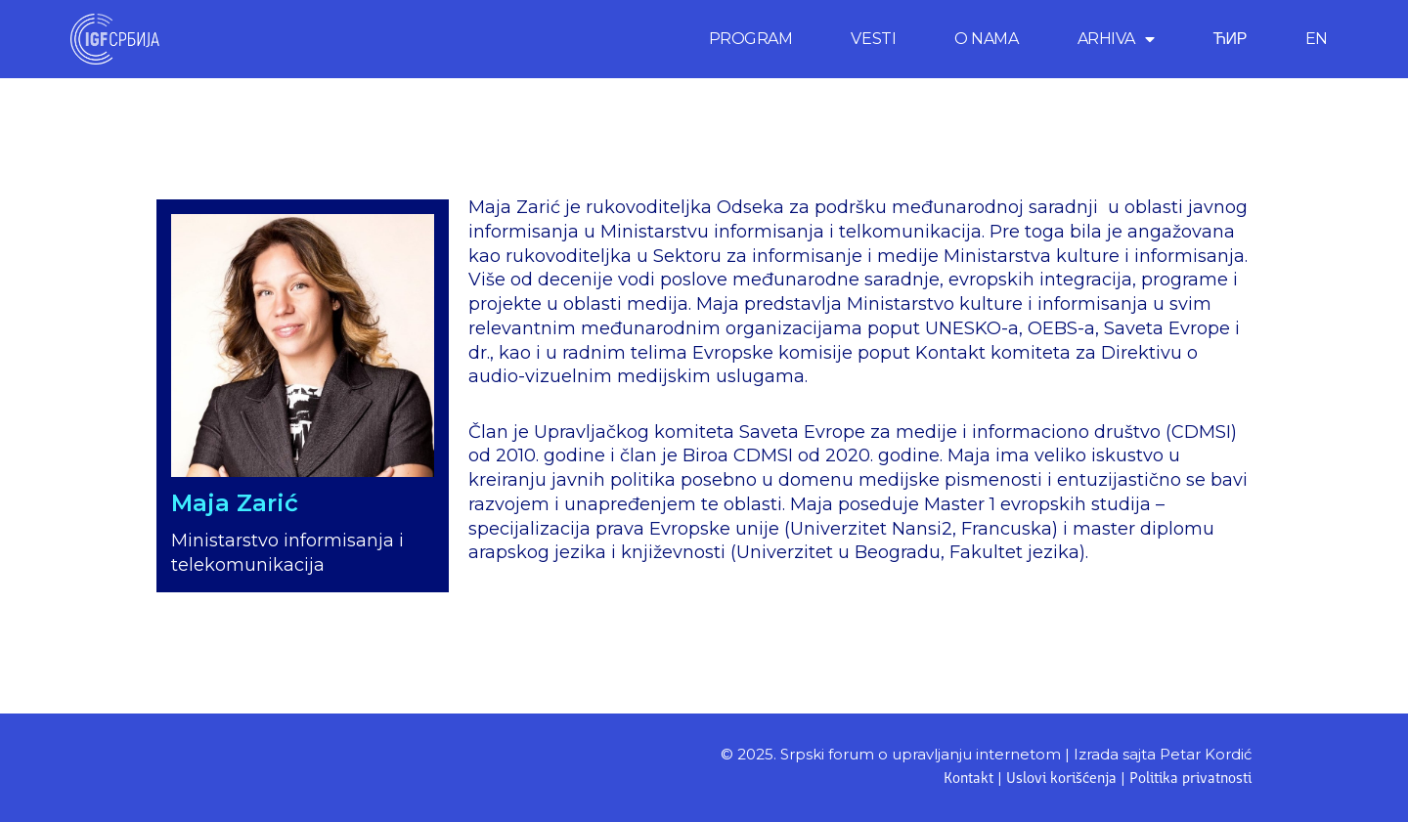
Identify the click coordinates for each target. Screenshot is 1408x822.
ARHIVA (1116, 39)
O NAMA (986, 38)
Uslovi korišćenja (1061, 779)
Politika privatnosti (1190, 779)
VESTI (873, 38)
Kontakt (968, 779)
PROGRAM (751, 38)
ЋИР (1229, 38)
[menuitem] (1317, 39)
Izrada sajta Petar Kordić (1163, 754)
